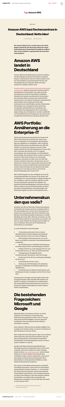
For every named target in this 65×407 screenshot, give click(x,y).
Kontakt (54, 3)
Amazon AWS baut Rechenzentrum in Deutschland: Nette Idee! (32, 34)
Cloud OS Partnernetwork (32, 359)
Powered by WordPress (30, 403)
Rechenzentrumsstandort (22, 394)
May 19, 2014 (38, 43)
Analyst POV (7, 3)
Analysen (32, 24)
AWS (35, 392)
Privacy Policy (18, 403)
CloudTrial (39, 392)
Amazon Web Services (28, 392)
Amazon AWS (19, 392)
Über (49, 3)
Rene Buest (29, 43)
